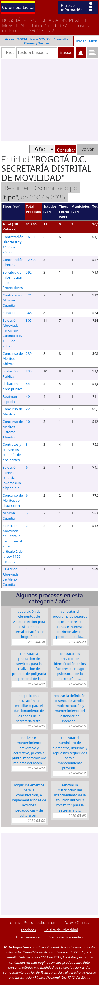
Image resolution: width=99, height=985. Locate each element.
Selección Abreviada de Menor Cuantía (11, 577)
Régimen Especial (10, 399)
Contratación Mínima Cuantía (13, 300)
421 (29, 295)
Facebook (28, 929)
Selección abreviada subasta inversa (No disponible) (12, 477)
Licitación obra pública (13, 386)
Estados (49, 206)
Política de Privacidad (61, 929)
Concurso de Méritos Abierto (13, 358)
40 (28, 396)
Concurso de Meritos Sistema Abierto (13, 429)
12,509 (31, 259)
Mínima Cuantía (9, 516)
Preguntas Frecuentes (65, 937)
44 (28, 383)
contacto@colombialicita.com (33, 922)
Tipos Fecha (64, 209)
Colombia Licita (18, 7)
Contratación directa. (13, 262)
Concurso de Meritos (13, 412)
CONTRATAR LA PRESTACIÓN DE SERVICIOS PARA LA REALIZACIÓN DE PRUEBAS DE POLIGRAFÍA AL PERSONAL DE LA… (29, 666)
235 (29, 371)
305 (29, 320)
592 (29, 272)
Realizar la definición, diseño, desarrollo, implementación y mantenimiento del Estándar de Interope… (70, 708)
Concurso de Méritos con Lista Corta (13, 500)
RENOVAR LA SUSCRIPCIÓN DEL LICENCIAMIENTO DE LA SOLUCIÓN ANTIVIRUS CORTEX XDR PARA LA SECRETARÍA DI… (70, 798)
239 (29, 353)
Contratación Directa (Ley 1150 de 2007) (13, 244)
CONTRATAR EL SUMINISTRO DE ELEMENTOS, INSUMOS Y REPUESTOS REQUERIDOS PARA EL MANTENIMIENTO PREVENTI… (70, 752)
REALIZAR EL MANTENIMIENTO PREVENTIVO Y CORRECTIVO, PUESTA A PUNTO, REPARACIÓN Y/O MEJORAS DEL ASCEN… (29, 750)
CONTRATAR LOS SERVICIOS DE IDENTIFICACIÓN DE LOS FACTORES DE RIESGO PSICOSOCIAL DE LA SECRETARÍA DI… (70, 666)
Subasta (9, 312)
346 (29, 312)
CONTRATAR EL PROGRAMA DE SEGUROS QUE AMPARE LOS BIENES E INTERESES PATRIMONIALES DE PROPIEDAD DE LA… (70, 624)
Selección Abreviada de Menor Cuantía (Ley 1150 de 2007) (12, 333)
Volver (87, 149)
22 (28, 409)
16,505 (31, 236)
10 (28, 421)
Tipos (7, 206)
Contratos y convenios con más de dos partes (12, 452)
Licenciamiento (28, 937)
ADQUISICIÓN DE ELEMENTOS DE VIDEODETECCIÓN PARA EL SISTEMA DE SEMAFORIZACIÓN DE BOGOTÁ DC (29, 624)
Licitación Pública (10, 374)
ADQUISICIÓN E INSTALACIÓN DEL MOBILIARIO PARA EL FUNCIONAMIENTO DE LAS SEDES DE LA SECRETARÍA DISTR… (29, 708)
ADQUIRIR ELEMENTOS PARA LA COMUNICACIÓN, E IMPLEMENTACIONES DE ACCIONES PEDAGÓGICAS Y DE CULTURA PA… (29, 800)
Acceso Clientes (77, 922)
